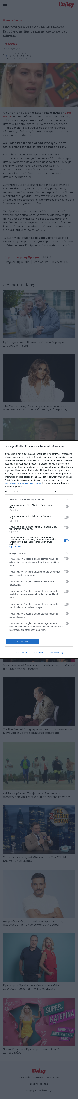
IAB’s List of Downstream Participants (23, 483)
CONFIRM (23, 641)
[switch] (66, 506)
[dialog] (39, 549)
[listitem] (39, 499)
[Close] (72, 447)
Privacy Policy (56, 652)
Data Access (39, 652)
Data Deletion (21, 652)
